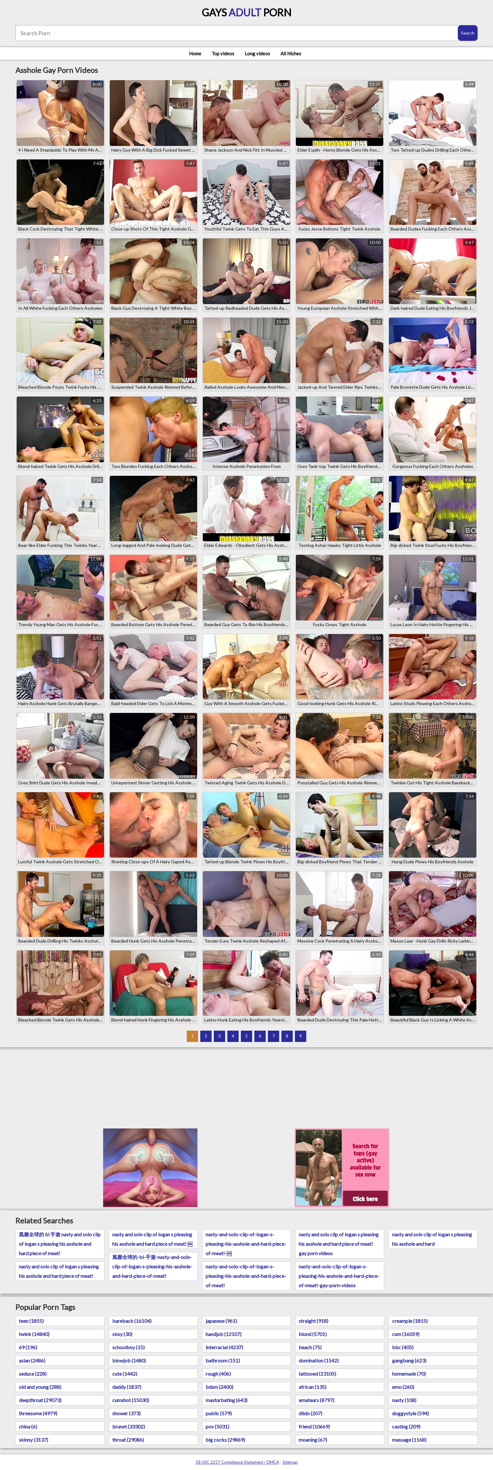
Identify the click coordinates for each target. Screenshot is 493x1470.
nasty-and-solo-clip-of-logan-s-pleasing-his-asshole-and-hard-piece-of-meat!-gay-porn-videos (339, 1275)
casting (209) (406, 1426)
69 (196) (28, 1347)
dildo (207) (310, 1413)
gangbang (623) (409, 1360)
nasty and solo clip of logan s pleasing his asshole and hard (432, 1239)
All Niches (290, 53)
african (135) (312, 1387)
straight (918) (313, 1321)
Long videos (257, 53)
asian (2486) (32, 1360)
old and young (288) (40, 1387)
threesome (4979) (38, 1413)
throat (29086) (128, 1440)
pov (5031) (217, 1426)
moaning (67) (313, 1440)
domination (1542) (319, 1360)
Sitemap (290, 1462)
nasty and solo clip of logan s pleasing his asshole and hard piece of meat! (59, 1271)
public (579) (219, 1413)
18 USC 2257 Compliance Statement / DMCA (237, 1462)
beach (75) (310, 1347)
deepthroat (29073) (40, 1400)
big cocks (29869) (225, 1440)
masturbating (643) (226, 1400)
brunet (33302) (128, 1426)
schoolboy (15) (128, 1347)
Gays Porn (246, 12)
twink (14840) (34, 1334)
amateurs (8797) (316, 1400)
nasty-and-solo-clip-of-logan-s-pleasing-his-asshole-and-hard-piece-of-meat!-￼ (246, 1243)
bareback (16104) (132, 1321)
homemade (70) (409, 1374)
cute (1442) (124, 1374)
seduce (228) (33, 1374)
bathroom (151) (223, 1360)
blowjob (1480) (129, 1360)
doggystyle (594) (410, 1413)
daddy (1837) (126, 1387)
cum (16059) (405, 1334)
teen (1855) (31, 1321)
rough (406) (218, 1374)
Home (195, 53)
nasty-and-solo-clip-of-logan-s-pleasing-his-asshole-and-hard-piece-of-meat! (246, 1275)
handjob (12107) (223, 1334)
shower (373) (126, 1413)
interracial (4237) (224, 1347)
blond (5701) (313, 1334)
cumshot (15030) (130, 1400)
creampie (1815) (410, 1321)
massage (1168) (409, 1440)
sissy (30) (122, 1334)
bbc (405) (402, 1347)
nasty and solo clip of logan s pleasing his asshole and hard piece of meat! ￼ (152, 1239)
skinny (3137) (33, 1440)
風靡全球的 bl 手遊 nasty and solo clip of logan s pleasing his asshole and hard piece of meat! (60, 1243)
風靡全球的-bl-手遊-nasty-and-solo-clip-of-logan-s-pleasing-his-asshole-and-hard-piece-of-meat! (152, 1266)
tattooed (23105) (317, 1374)
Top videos (223, 53)
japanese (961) (221, 1321)
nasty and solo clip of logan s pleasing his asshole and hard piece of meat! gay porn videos (339, 1243)
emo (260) (403, 1387)
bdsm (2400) (219, 1387)
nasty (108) (404, 1400)
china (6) (28, 1426)
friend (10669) (314, 1426)
